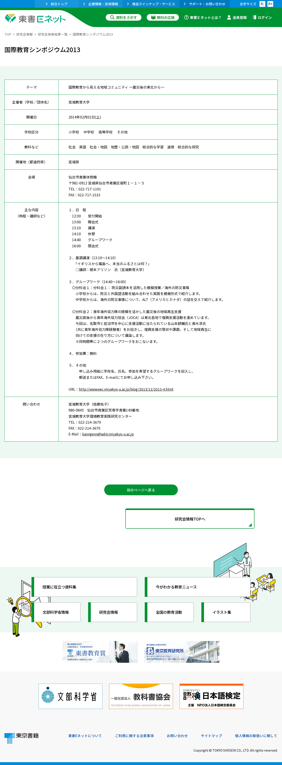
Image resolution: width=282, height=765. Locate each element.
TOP (7, 34)
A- (262, 4)
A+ (270, 4)
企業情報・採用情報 (100, 4)
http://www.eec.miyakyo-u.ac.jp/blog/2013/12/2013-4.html (127, 389)
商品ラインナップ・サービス (151, 4)
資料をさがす (123, 17)
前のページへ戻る (141, 490)
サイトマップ (211, 735)
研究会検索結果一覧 (53, 34)
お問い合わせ (177, 735)
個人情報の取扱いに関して (256, 735)
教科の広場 (162, 17)
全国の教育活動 (170, 613)
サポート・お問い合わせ (204, 4)
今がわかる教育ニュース (178, 587)
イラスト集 (223, 613)
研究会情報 (24, 34)
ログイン (262, 17)
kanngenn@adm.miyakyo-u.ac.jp (108, 434)
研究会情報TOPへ (141, 519)
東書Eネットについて (85, 735)
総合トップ (56, 4)
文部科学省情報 (57, 613)
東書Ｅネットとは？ (203, 17)
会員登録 (237, 17)
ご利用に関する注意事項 (134, 735)
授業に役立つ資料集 (61, 587)
